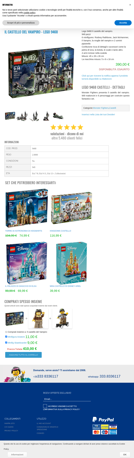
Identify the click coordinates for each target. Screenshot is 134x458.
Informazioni (17, 454)
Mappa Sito (9, 423)
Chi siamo (8, 427)
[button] (130, 4)
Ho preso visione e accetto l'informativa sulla (61, 407)
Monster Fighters (101, 108)
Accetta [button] (123, 23)
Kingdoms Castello (60, 231)
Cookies (40, 433)
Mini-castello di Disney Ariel (65, 286)
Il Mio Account (44, 423)
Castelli (112, 108)
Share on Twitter (91, 119)
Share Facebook (85, 119)
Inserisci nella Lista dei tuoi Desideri (98, 114)
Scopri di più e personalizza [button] (21, 23)
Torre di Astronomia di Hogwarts (23, 231)
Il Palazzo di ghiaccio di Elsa (20, 286)
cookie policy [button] (29, 12)
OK (125, 454)
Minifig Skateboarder (17, 342)
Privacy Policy (72, 409)
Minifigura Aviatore (16, 336)
